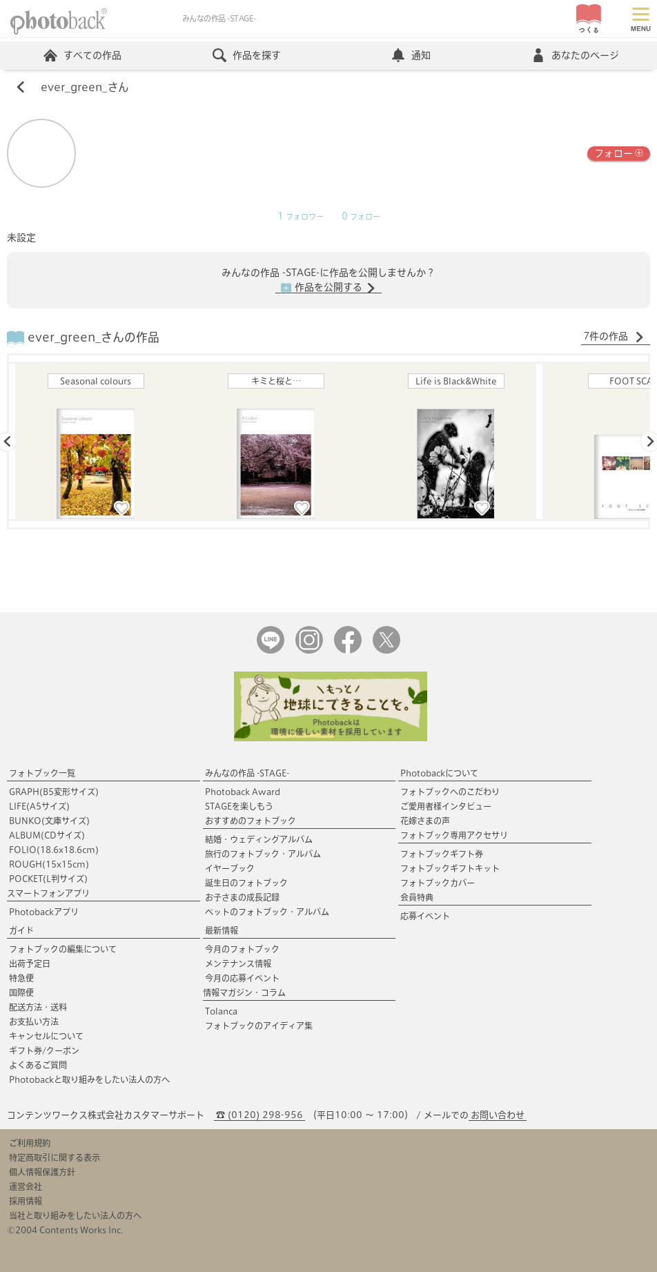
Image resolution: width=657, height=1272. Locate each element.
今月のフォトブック (242, 949)
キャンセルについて (46, 1036)
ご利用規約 (29, 1143)
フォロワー (300, 217)
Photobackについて (439, 773)
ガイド (21, 930)
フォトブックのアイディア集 (259, 1025)
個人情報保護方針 (42, 1172)
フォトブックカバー (437, 883)
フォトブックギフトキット (450, 868)
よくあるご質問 (38, 1065)
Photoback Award (242, 791)
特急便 (21, 978)
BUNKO (49, 820)
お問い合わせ (497, 1114)
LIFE (39, 806)
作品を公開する (328, 287)
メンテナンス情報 (238, 963)
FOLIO (54, 849)
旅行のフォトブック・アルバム (263, 854)
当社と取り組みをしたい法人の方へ (75, 1215)
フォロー (618, 152)
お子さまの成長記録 (242, 897)
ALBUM (47, 835)
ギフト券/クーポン (44, 1050)
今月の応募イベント (242, 978)
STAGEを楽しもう (239, 806)
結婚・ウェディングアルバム (259, 839)
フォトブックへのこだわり (450, 791)
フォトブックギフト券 (441, 854)
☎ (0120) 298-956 (259, 1114)
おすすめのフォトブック (250, 820)
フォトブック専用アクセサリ (454, 835)
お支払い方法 (34, 1021)
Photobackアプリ (44, 912)
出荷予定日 (29, 963)
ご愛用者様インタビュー (445, 806)
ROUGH (49, 864)
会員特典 (416, 897)
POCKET (48, 878)
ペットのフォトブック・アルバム (267, 912)
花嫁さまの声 (425, 820)
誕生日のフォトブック (246, 883)
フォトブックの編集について (63, 949)
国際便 (21, 992)
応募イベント (425, 916)
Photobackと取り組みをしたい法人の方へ (89, 1079)
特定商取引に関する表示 (54, 1157)
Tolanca (221, 1011)
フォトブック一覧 (42, 773)
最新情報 (221, 930)
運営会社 (25, 1186)
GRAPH (54, 791)
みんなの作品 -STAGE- (247, 773)
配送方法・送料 (38, 1007)
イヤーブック (230, 868)
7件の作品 (614, 336)
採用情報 (25, 1201)
